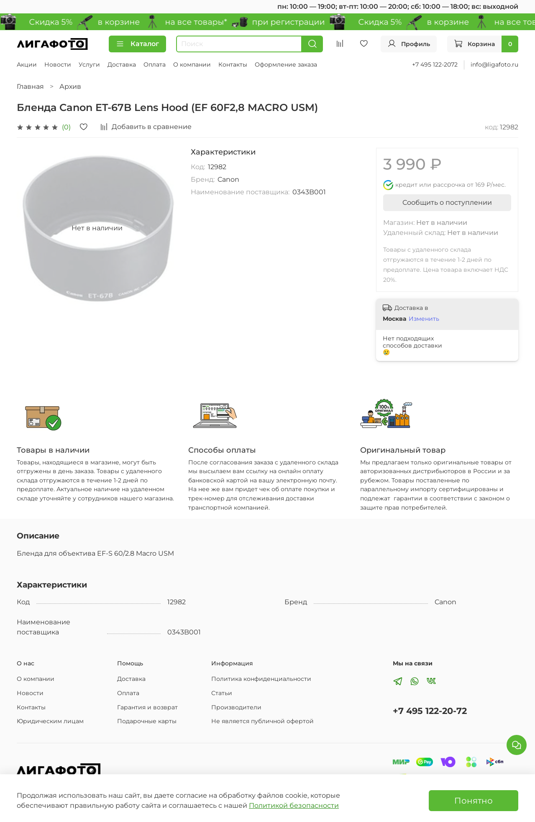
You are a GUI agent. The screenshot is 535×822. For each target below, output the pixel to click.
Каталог (137, 44)
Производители (236, 707)
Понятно (473, 801)
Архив (70, 86)
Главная (30, 86)
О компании (192, 64)
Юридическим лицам (50, 721)
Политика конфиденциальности (261, 679)
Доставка (122, 64)
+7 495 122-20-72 (430, 711)
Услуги (89, 64)
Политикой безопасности (294, 805)
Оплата (154, 64)
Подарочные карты (147, 721)
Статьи (221, 693)
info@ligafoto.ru (494, 64)
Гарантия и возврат (147, 707)
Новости (57, 64)
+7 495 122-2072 (435, 64)
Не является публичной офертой (262, 721)
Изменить (424, 318)
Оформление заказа (286, 64)
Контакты (232, 64)
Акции (27, 64)
